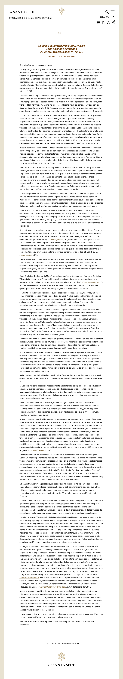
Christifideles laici (39, 450)
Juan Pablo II (15, 18)
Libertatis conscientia (29, 577)
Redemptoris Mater (91, 282)
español (105, 17)
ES (59, 33)
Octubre (47, 18)
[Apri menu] (112, 12)
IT (64, 33)
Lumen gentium (56, 239)
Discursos (30, 18)
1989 (39, 18)
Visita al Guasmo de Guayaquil (52, 587)
